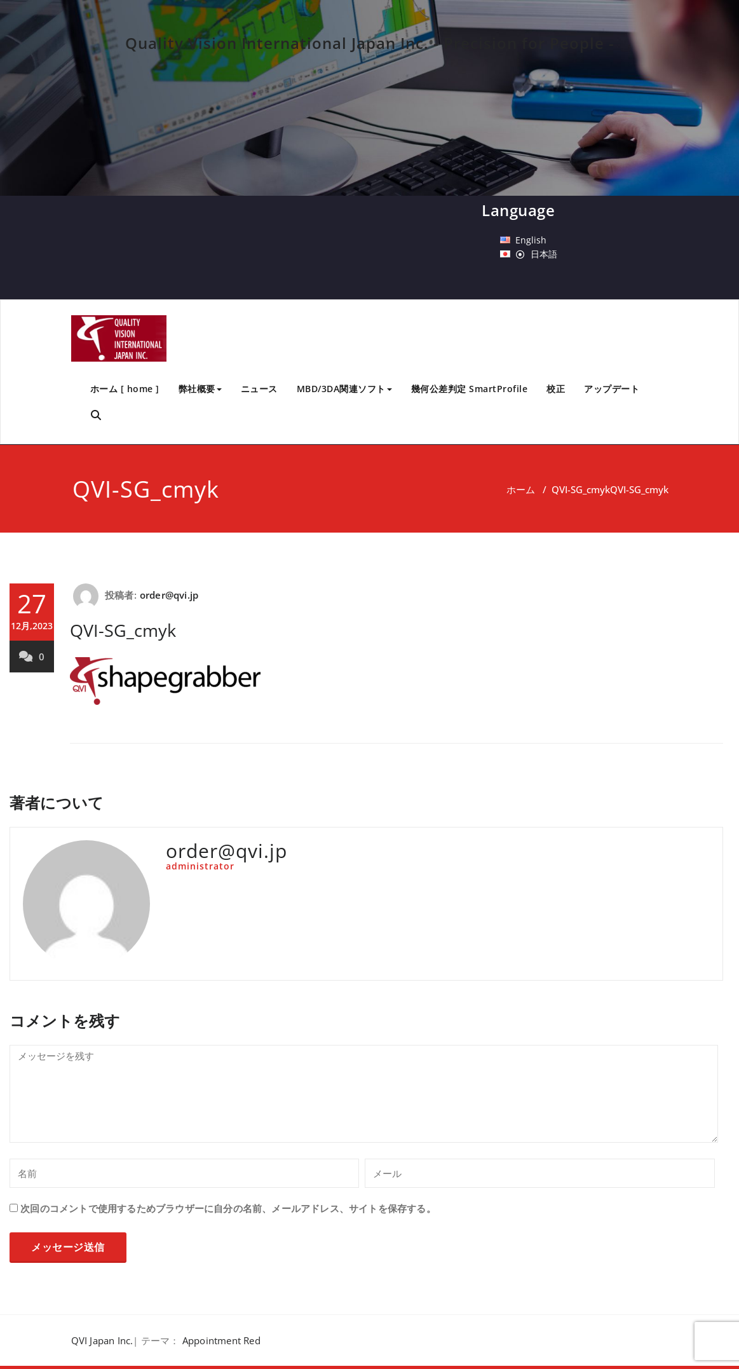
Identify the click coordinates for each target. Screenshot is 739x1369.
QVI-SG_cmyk (581, 489)
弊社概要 (200, 389)
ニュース (259, 389)
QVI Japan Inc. (102, 1340)
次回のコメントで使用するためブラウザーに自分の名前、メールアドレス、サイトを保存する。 (228, 1208)
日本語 (544, 254)
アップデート (611, 389)
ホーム (520, 489)
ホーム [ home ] (124, 389)
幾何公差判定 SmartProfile (469, 389)
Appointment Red (221, 1340)
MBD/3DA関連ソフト (344, 389)
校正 (555, 389)
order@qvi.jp (169, 595)
